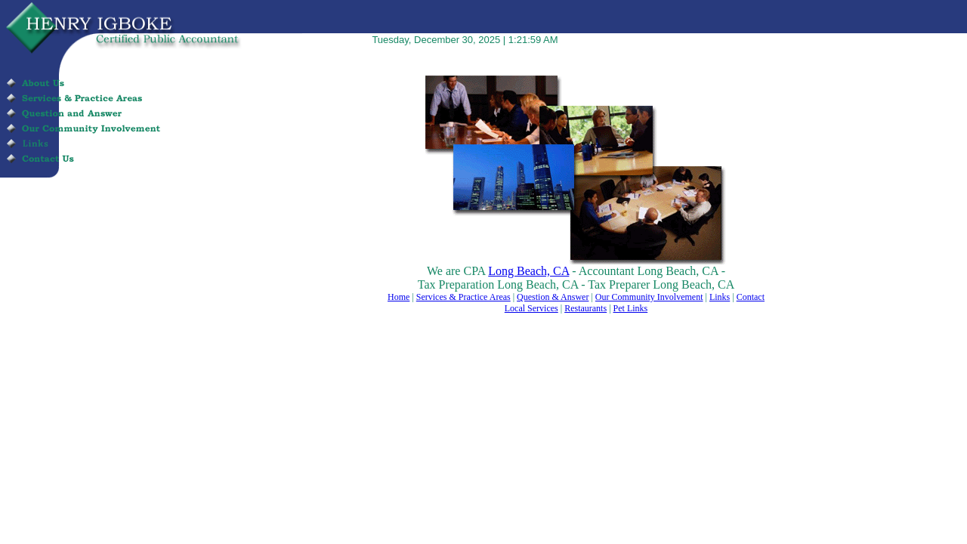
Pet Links (630, 308)
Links (719, 297)
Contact (751, 297)
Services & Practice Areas (463, 297)
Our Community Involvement (649, 297)
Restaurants (585, 308)
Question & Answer (553, 297)
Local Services (531, 308)
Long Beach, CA (528, 270)
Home (398, 297)
